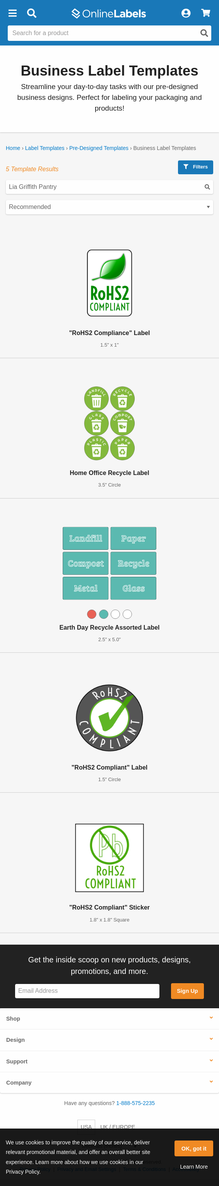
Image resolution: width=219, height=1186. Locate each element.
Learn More (194, 1167)
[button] (12, 13)
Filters (195, 167)
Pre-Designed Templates (98, 148)
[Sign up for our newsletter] (87, 991)
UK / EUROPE (117, 1127)
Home (13, 148)
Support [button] (16, 1061)
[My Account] (185, 13)
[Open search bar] (31, 13)
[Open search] (204, 33)
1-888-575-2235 (135, 1103)
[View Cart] (205, 13)
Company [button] (19, 1083)
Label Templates (45, 148)
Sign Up (187, 991)
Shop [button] (13, 1019)
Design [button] (15, 1040)
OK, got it (194, 1149)
